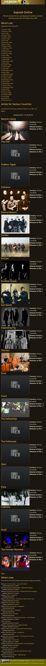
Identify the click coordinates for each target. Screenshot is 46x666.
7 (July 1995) (4, 40)
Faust (4, 395)
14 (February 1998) (6, 53)
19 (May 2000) (5, 63)
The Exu (5, 350)
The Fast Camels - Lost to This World (16, 584)
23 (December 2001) (7, 70)
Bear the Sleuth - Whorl (13, 602)
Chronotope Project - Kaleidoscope (16, 655)
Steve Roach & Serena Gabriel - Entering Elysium (20, 643)
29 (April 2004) (5, 81)
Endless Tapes (8, 164)
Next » (3, 111)
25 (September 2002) (7, 74)
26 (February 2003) (6, 76)
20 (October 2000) (6, 65)
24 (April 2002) (5, 72)
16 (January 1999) (6, 57)
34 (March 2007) (5, 91)
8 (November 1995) (6, 42)
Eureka (4, 235)
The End (5, 141)
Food (3, 529)
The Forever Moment (12, 549)
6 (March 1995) (5, 39)
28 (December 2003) (7, 80)
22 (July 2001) (5, 68)
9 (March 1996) (5, 44)
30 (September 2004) (7, 83)
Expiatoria (8, 621)
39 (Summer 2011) (6, 100)
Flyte (3, 486)
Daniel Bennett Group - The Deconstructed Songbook (21, 591)
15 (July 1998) (5, 55)
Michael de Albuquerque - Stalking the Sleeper (19, 588)
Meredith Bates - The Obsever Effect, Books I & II (20, 599)
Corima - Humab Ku (11, 595)
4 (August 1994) (5, 35)
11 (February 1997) (6, 48)
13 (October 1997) (6, 52)
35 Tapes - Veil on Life (12, 640)
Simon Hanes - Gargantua (13, 610)
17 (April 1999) (5, 59)
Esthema (5, 187)
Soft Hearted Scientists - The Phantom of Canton (20, 636)
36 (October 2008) (6, 94)
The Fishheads (8, 441)
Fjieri (3, 464)
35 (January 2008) (6, 93)
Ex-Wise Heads (9, 281)
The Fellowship (9, 418)
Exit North (6, 305)
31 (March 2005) (5, 85)
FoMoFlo (5, 506)
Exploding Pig (8, 327)
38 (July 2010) (5, 98)
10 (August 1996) (6, 46)
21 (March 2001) (5, 67)
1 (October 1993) (6, 29)
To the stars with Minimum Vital (22, 651)
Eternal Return (9, 212)
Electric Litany (8, 118)
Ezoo (3, 373)
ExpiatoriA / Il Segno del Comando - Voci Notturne (20, 617)
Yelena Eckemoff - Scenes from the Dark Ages (19, 628)
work (15, 660)
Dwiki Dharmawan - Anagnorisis (15, 632)
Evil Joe (5, 258)
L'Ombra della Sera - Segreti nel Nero (16, 625)
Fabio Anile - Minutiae (12, 614)
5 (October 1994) (6, 37)
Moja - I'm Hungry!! (11, 647)
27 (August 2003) (6, 78)
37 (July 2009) (5, 96)
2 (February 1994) (6, 31)
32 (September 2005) (7, 87)
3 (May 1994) (4, 33)
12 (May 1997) (5, 50)
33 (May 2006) (5, 89)
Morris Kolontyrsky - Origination (15, 606)
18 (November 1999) (7, 61)
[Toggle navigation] (6, 7)
